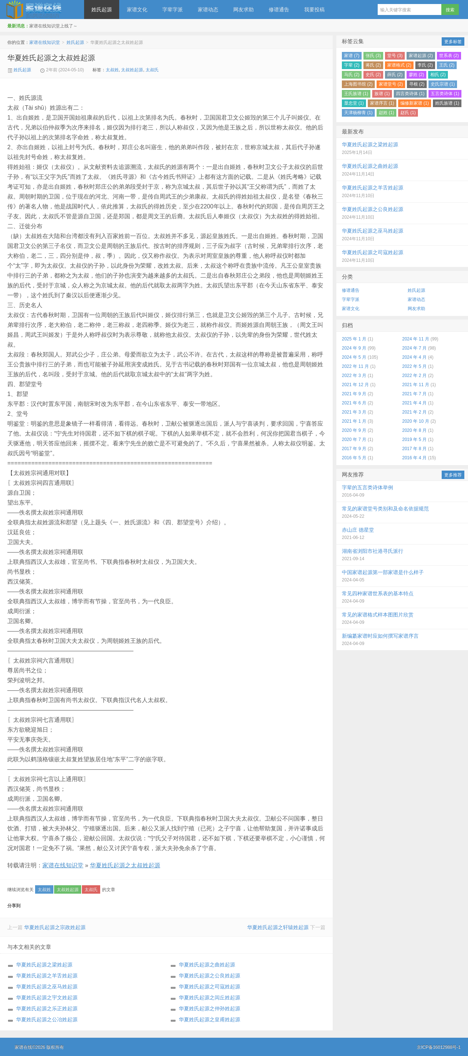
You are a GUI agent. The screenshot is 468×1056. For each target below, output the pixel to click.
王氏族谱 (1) (356, 93)
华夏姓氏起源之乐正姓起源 (47, 1008)
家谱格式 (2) (399, 65)
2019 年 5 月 (414, 439)
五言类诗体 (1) (445, 93)
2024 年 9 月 (354, 348)
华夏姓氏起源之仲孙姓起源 (209, 1008)
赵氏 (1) (408, 112)
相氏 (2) (438, 74)
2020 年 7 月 (354, 439)
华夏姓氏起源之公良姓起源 (209, 975)
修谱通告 (279, 9)
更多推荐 (453, 475)
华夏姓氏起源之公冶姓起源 (47, 1019)
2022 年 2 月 (414, 375)
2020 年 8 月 (414, 430)
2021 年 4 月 (414, 403)
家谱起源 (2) (421, 55)
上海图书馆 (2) (358, 84)
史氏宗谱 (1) (443, 84)
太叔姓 (112, 69)
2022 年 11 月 (355, 366)
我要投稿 (314, 9)
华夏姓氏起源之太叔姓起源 (51, 58)
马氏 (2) (351, 74)
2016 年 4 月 (414, 457)
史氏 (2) (373, 74)
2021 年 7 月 (414, 393)
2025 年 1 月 (354, 339)
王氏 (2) (446, 65)
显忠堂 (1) (354, 103)
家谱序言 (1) (382, 103)
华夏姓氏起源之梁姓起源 (44, 965)
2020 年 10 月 (415, 421)
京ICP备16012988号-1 (439, 1047)
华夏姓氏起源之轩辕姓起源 (278, 927)
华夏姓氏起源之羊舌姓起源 (47, 975)
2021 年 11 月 (415, 384)
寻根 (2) (416, 84)
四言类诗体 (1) (410, 93)
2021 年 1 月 (354, 421)
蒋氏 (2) (373, 65)
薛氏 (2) (395, 74)
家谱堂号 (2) (391, 84)
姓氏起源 (101, 9)
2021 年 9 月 (354, 393)
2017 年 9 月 (354, 448)
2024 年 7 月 (414, 348)
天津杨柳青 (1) (358, 112)
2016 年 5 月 (354, 457)
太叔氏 (152, 69)
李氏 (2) (425, 65)
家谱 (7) (351, 55)
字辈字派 (172, 9)
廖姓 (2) (416, 74)
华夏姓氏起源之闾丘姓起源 (209, 997)
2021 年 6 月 (354, 403)
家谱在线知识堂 (42, 9)
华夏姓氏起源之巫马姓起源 (47, 986)
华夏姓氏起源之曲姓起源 (207, 965)
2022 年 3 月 (354, 375)
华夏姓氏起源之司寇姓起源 (209, 986)
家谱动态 (208, 9)
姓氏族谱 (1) (447, 103)
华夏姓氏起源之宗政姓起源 (55, 927)
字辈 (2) (351, 65)
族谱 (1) (382, 93)
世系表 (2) (449, 55)
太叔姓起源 (132, 69)
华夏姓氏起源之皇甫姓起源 (209, 1019)
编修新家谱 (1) (414, 103)
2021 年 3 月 (354, 412)
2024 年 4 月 (414, 357)
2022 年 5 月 (414, 366)
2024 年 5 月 (354, 357)
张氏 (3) (373, 55)
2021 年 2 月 (414, 412)
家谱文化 (137, 9)
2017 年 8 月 (414, 448)
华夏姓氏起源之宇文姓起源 (47, 997)
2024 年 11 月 (415, 339)
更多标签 (453, 41)
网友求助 (243, 9)
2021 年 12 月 (355, 384)
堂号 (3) (395, 55)
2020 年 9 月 (354, 430)
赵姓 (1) (386, 112)
